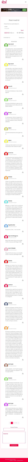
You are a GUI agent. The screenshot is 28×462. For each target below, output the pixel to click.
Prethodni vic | (6, 37)
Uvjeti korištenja (20, 460)
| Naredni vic (21, 37)
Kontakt (11, 460)
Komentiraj (14, 445)
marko (5, 26)
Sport (22, 30)
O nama (14, 460)
